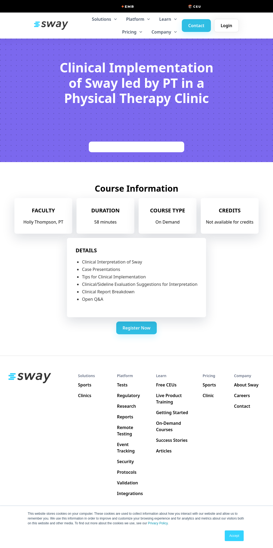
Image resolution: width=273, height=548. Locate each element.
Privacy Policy (158, 523)
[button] (105, 19)
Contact (196, 25)
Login (226, 25)
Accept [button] (234, 536)
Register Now (137, 328)
